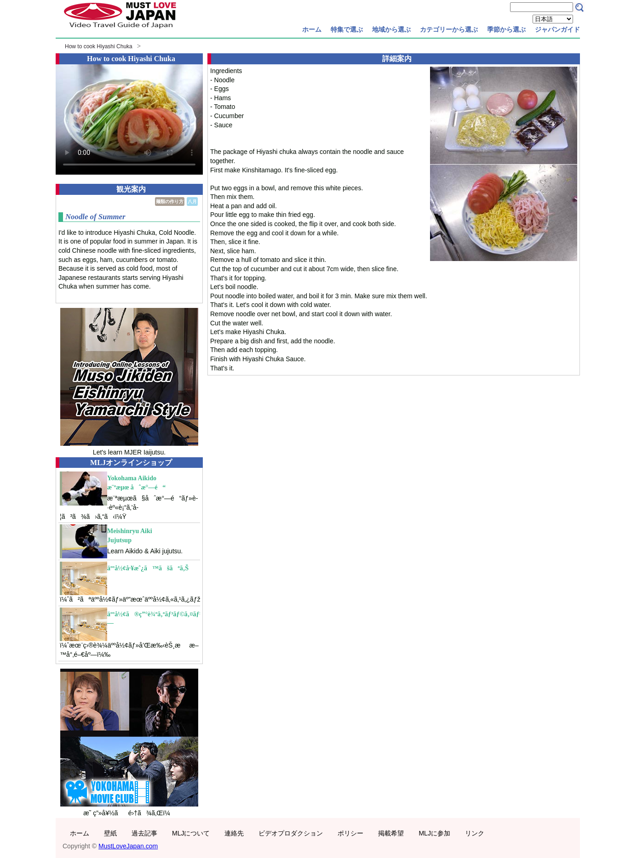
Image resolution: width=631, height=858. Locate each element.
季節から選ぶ (506, 29)
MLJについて (191, 833)
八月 (192, 201)
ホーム (311, 29)
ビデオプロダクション (290, 833)
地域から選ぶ (391, 29)
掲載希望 (391, 833)
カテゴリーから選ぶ (449, 29)
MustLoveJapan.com (128, 846)
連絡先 (234, 833)
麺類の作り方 (170, 201)
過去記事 (144, 833)
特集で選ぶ (347, 29)
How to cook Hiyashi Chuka (98, 46)
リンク (474, 833)
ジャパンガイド (557, 29)
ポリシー (350, 833)
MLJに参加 (434, 833)
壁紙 (110, 833)
